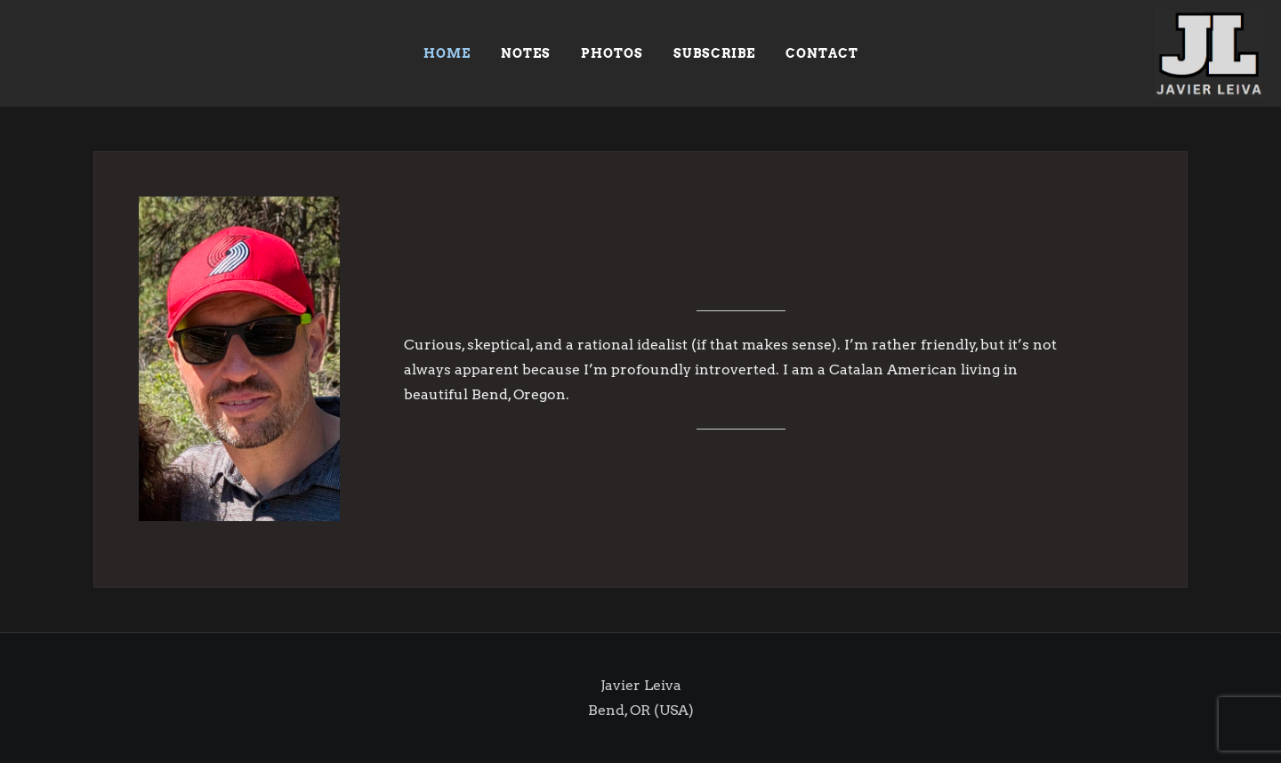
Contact (822, 53)
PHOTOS (612, 53)
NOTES (526, 53)
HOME (447, 53)
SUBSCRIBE (714, 53)
